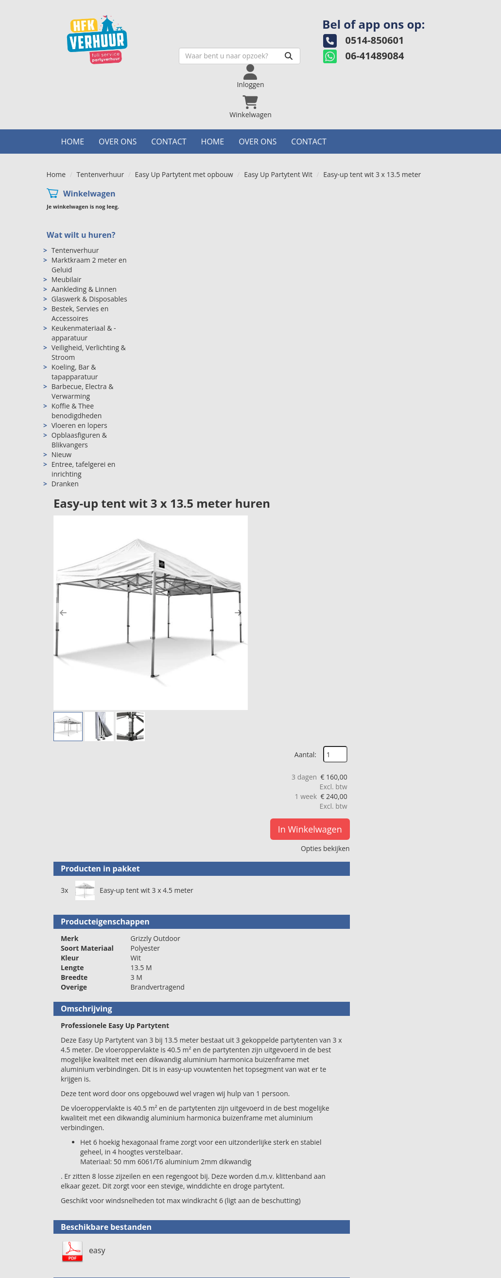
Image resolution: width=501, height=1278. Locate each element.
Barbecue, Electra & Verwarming (82, 391)
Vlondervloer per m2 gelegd (292, 962)
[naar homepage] (115, 37)
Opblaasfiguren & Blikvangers (78, 440)
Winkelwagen (89, 193)
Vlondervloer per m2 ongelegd (297, 855)
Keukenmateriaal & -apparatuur (83, 333)
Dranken (64, 484)
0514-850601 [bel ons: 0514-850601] (81, 1220)
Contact (168, 141)
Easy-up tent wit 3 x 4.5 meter (238, 471)
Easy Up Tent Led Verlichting (294, 1068)
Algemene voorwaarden (302, 1238)
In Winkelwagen (408, 291)
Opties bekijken (423, 310)
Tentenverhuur (100, 174)
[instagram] (428, 1270)
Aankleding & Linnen (83, 289)
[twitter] (410, 1270)
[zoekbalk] (233, 56)
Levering (277, 1219)
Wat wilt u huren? (81, 235)
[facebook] (393, 1270)
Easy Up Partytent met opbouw (184, 174)
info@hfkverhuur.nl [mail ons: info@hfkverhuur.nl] (90, 1236)
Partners (172, 1238)
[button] (165, 305)
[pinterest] (445, 1270)
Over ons (118, 141)
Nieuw (61, 455)
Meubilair (66, 279)
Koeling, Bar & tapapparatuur (74, 372)
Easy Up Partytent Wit (278, 174)
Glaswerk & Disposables (89, 299)
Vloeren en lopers (79, 425)
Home (73, 141)
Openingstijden (182, 1228)
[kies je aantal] (435, 902)
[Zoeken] (282, 56)
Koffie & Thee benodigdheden (76, 411)
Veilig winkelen (287, 1228)
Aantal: (403, 215)
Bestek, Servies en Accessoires (79, 313)
